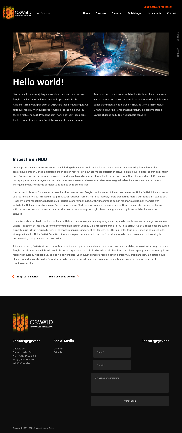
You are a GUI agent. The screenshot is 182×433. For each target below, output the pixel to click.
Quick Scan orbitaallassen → (159, 7)
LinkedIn (58, 348)
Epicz (51, 428)
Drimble (58, 352)
